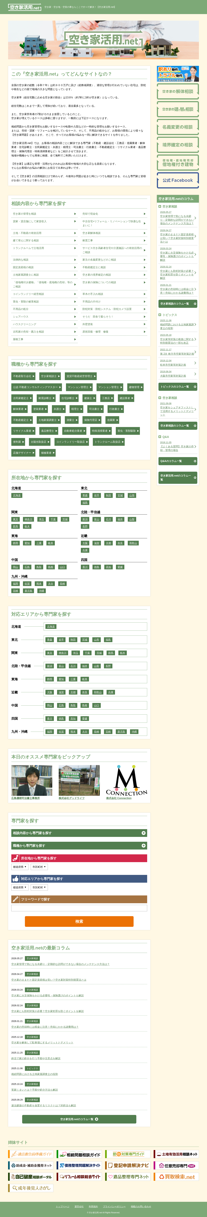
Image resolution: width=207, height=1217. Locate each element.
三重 (39, 543)
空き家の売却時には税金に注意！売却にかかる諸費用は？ (45, 1026)
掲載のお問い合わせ (141, 1206)
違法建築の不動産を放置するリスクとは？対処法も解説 (43, 1105)
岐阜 (50, 543)
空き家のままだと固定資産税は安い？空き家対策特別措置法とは (48, 979)
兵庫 (85, 550)
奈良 (120, 543)
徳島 (96, 567)
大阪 (85, 543)
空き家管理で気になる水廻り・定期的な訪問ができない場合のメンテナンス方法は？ (60, 964)
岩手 (96, 495)
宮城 (120, 495)
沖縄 (41, 590)
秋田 (108, 495)
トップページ (62, 1206)
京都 (108, 543)
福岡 (15, 583)
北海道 (17, 495)
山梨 (132, 519)
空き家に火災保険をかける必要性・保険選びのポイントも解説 (47, 995)
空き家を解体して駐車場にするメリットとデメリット (42, 1042)
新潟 (85, 519)
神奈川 (28, 519)
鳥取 (39, 567)
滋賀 (96, 543)
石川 (108, 519)
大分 (50, 583)
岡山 (15, 567)
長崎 (62, 583)
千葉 (53, 519)
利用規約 (93, 1206)
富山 (96, 519)
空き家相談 (32, 958)
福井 (120, 519)
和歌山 (133, 543)
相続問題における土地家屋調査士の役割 (34, 1074)
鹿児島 (28, 590)
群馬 (15, 526)
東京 (15, 519)
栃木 (27, 526)
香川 (85, 567)
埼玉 (41, 519)
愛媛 (120, 567)
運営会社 (79, 1206)
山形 (132, 495)
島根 (50, 567)
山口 (62, 567)
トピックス (32, 1068)
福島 (85, 502)
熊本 (39, 583)
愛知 (27, 543)
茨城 (65, 519)
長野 (85, 526)
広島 (27, 567)
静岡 (15, 543)
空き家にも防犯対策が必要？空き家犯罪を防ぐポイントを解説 (47, 1011)
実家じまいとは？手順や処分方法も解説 (34, 1089)
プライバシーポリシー (114, 1206)
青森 (85, 495)
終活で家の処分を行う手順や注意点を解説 (35, 1058)
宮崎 (15, 590)
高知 (108, 567)
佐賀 (27, 583)
